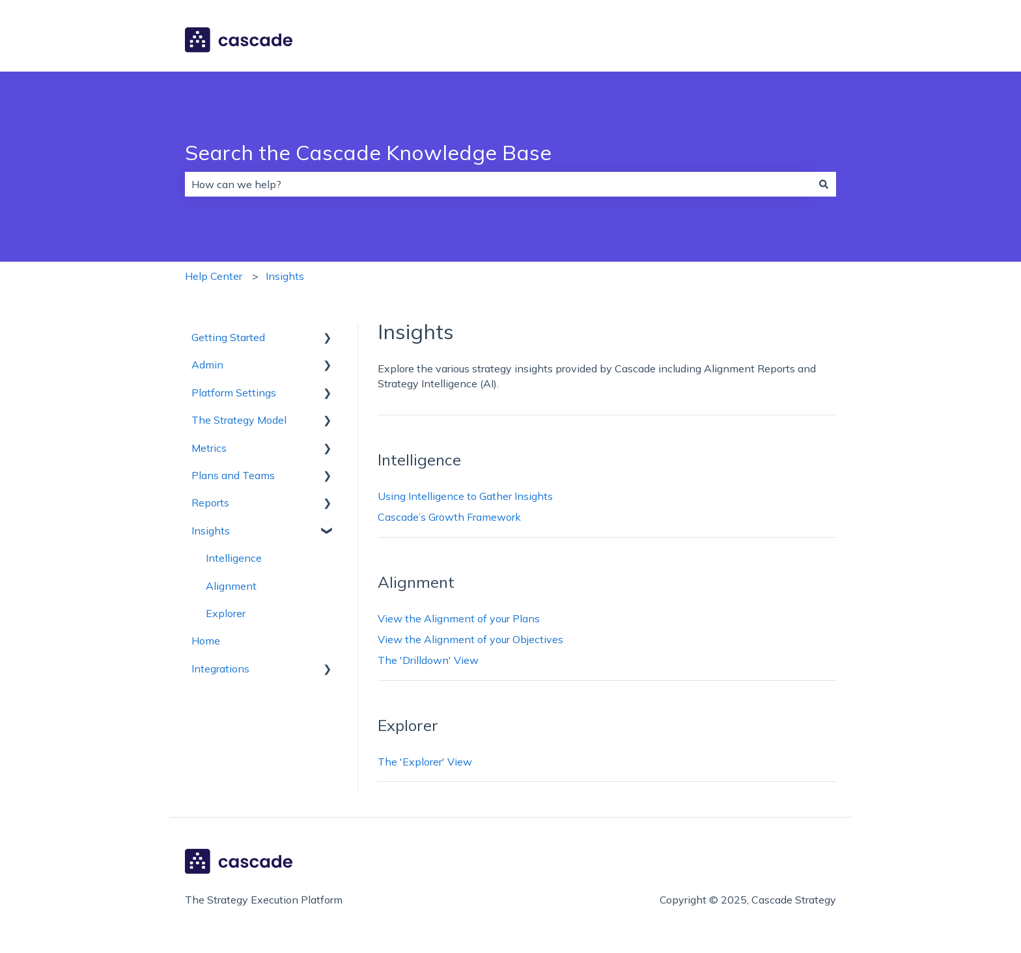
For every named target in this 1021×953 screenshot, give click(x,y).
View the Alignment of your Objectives (470, 639)
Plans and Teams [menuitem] (233, 475)
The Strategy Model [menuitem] (239, 419)
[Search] (823, 184)
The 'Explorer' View (425, 761)
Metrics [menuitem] (209, 447)
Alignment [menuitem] (231, 585)
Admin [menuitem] (207, 364)
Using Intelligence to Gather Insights (465, 496)
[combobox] (498, 184)
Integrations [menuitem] (220, 668)
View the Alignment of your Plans (459, 618)
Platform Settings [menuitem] (233, 392)
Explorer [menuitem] (225, 613)
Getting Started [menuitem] (228, 337)
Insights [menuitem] (210, 530)
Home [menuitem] (205, 640)
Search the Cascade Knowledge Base (368, 152)
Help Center (213, 276)
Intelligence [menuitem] (234, 557)
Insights (285, 276)
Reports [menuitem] (210, 502)
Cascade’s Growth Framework (449, 516)
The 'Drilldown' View (428, 660)
